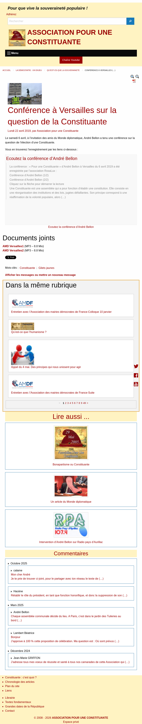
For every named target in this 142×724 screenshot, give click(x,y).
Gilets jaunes (46, 267)
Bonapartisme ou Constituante (71, 464)
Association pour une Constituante (58, 130)
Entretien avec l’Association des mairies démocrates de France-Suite (52, 392)
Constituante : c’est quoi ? (21, 677)
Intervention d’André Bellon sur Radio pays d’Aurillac (71, 542)
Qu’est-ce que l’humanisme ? (28, 332)
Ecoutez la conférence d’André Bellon (41, 158)
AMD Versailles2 (13, 250)
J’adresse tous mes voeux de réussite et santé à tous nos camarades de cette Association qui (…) (70, 662)
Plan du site (12, 686)
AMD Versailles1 (13, 246)
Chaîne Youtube (71, 60)
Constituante (27, 267)
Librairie (10, 697)
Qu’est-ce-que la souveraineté (63, 70)
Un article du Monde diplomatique (71, 501)
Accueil (7, 70)
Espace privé (71, 721)
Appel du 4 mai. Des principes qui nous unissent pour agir (46, 367)
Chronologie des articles (19, 681)
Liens (8, 690)
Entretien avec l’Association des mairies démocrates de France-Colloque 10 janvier (61, 311)
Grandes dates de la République (24, 706)
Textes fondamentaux (18, 702)
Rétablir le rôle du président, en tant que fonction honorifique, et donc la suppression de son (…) (69, 595)
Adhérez (11, 14)
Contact (10, 710)
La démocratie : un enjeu (29, 70)
